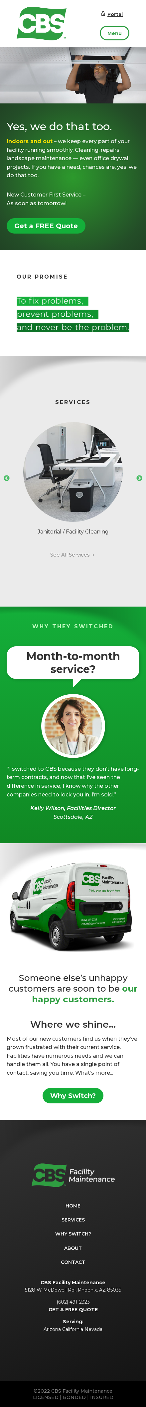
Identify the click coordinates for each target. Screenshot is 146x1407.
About (73, 1248)
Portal (111, 14)
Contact (73, 1262)
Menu (114, 33)
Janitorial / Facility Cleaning (73, 478)
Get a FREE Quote (46, 226)
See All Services (73, 555)
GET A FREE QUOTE (73, 1310)
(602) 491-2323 (73, 1302)
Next (139, 478)
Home (73, 1206)
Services (73, 1220)
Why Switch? (73, 1096)
